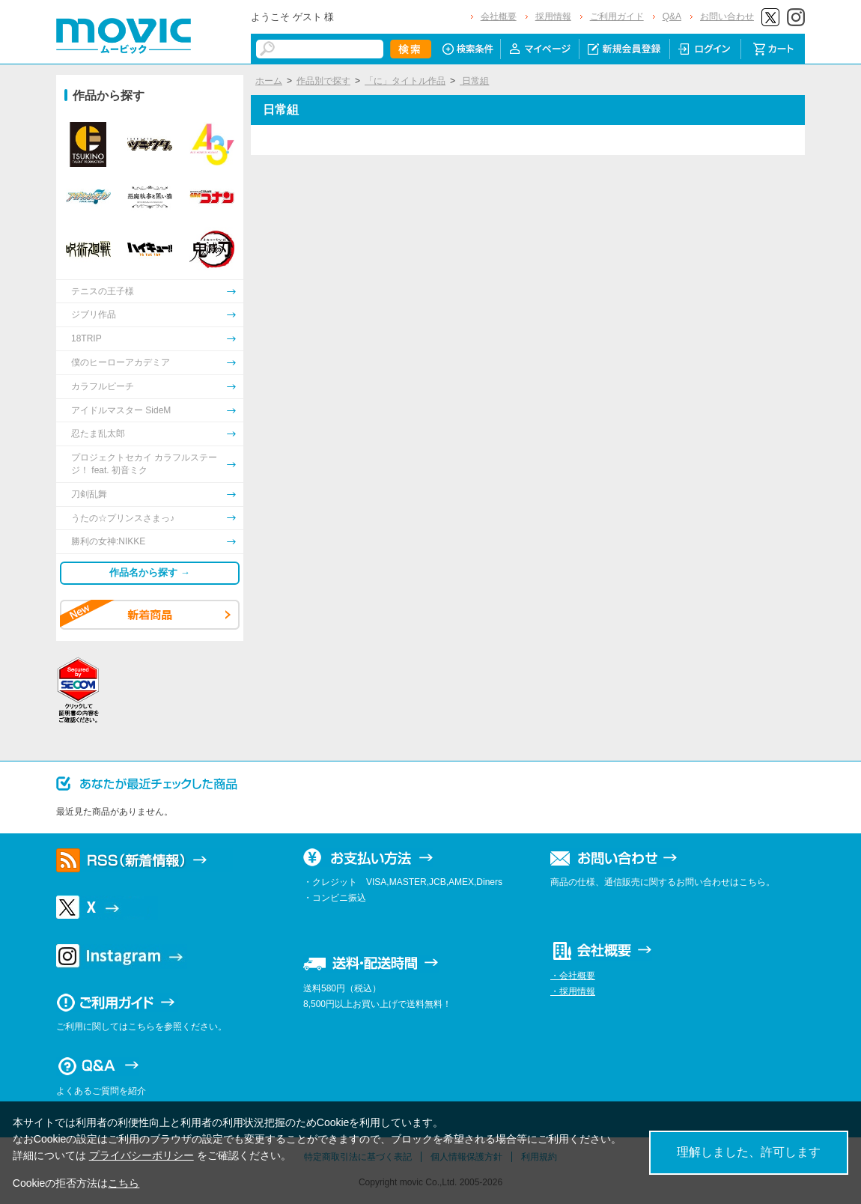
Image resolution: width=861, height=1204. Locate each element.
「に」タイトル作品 (405, 81)
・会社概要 (572, 975)
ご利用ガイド (617, 16)
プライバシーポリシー (141, 1155)
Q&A (672, 16)
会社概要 (499, 16)
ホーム (268, 81)
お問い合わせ (727, 16)
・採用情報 (572, 991)
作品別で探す (323, 81)
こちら (123, 1183)
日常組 (474, 81)
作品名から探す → (149, 572)
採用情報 (553, 16)
